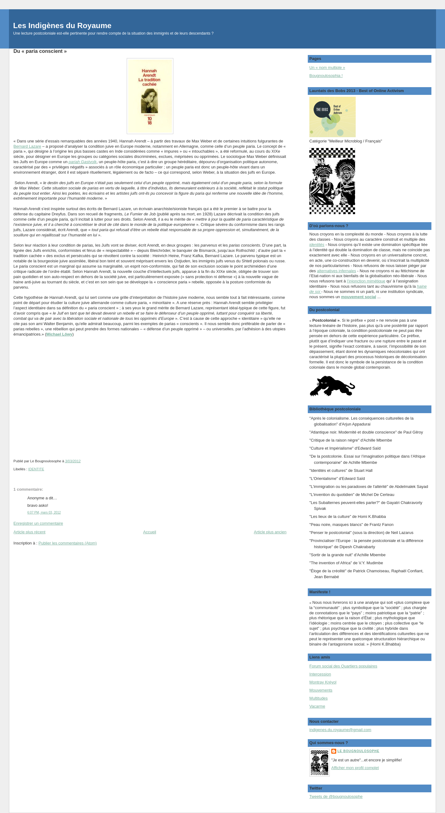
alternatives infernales (336, 271)
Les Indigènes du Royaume (62, 25)
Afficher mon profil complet (355, 767)
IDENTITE (36, 469)
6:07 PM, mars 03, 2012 (44, 512)
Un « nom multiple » (327, 67)
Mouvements (320, 690)
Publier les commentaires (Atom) (68, 543)
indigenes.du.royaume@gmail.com (340, 729)
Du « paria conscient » (40, 51)
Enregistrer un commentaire (38, 523)
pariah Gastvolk (82, 161)
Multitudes (318, 698)
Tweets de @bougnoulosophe (335, 796)
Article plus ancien (270, 532)
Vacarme (317, 706)
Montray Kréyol (322, 682)
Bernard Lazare (27, 146)
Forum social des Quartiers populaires (343, 666)
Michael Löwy (59, 334)
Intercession (320, 674)
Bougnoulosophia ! (326, 75)
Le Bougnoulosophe (358, 751)
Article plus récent (29, 532)
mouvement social (358, 296)
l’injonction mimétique (366, 281)
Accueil (149, 532)
